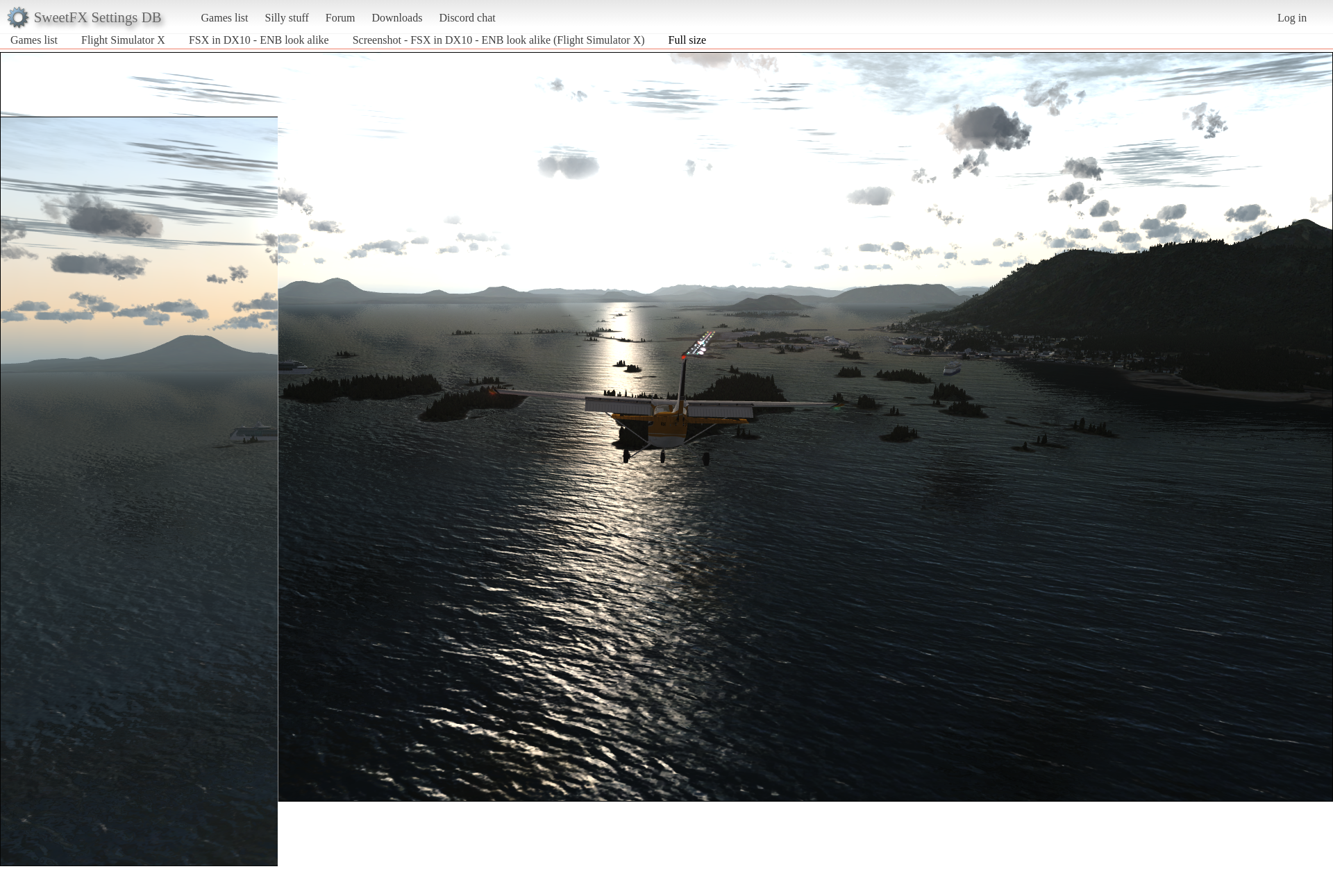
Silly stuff (287, 18)
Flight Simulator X (123, 40)
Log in (1292, 18)
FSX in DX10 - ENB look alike (259, 40)
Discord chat (467, 18)
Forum (340, 18)
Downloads (396, 18)
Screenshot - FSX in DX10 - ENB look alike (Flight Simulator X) (499, 40)
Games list (225, 18)
